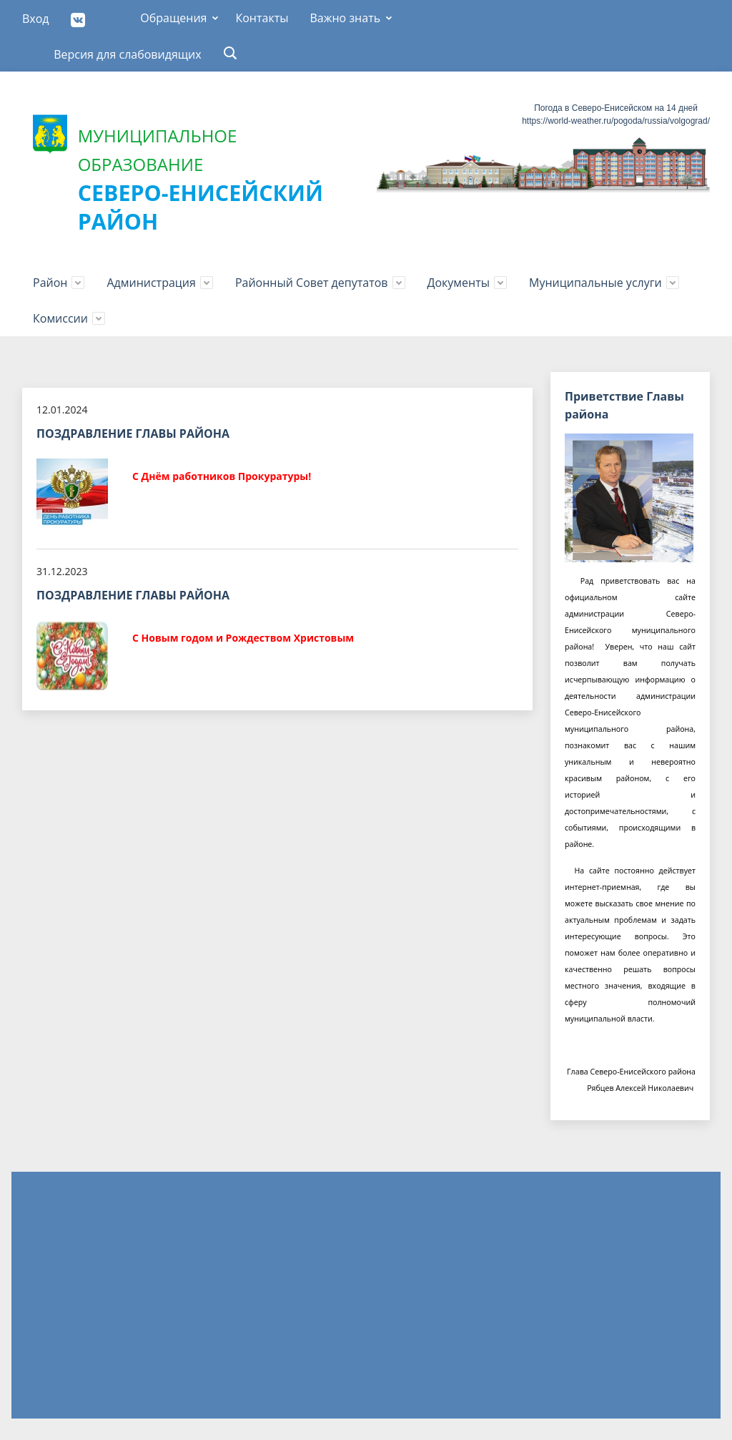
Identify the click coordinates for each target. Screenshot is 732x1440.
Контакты (261, 18)
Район (50, 282)
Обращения (173, 18)
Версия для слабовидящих (128, 54)
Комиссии (60, 318)
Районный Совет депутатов (311, 282)
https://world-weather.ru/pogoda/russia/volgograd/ (616, 121)
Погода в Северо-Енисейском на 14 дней (616, 108)
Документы (458, 282)
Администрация (151, 282)
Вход (35, 18)
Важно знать (345, 18)
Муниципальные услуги (595, 282)
